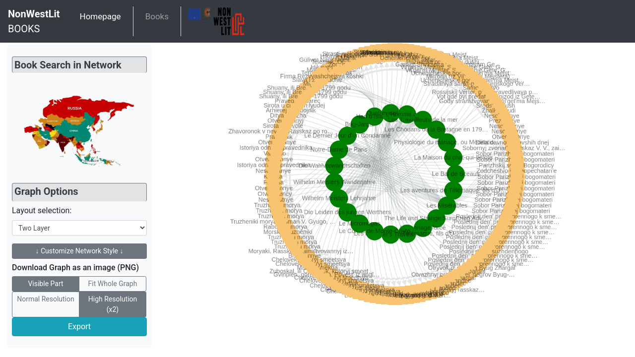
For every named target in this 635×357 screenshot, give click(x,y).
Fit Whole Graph (112, 283)
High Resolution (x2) (112, 303)
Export (79, 326)
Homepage (100, 16)
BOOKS (34, 20)
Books (157, 16)
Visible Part (45, 283)
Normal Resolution (45, 298)
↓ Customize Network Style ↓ (80, 251)
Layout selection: (41, 210)
